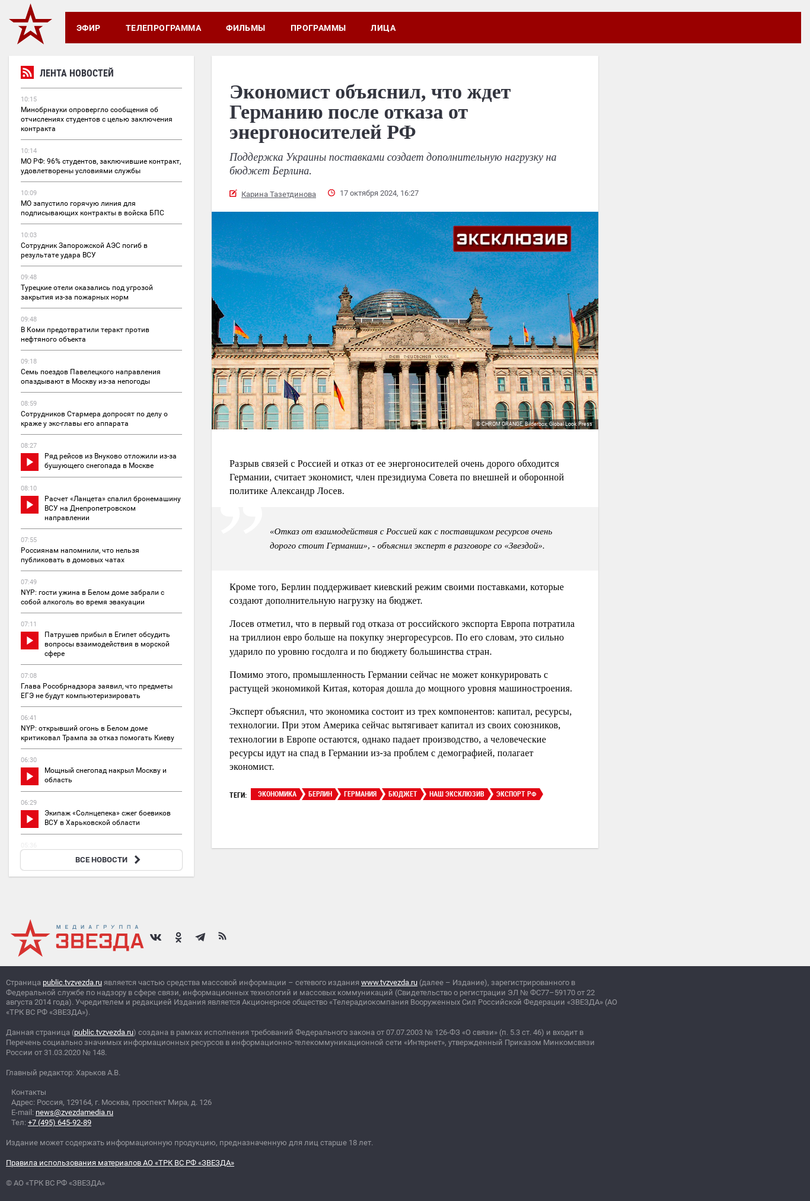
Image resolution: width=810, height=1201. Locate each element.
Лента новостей (67, 74)
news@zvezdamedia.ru (74, 1112)
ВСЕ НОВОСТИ (109, 859)
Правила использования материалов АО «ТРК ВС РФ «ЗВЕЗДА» (120, 1162)
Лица (383, 28)
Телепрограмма (163, 28)
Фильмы (246, 28)
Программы (318, 28)
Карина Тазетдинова (278, 194)
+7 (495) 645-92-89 (59, 1122)
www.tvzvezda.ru (389, 982)
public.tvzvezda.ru (72, 982)
